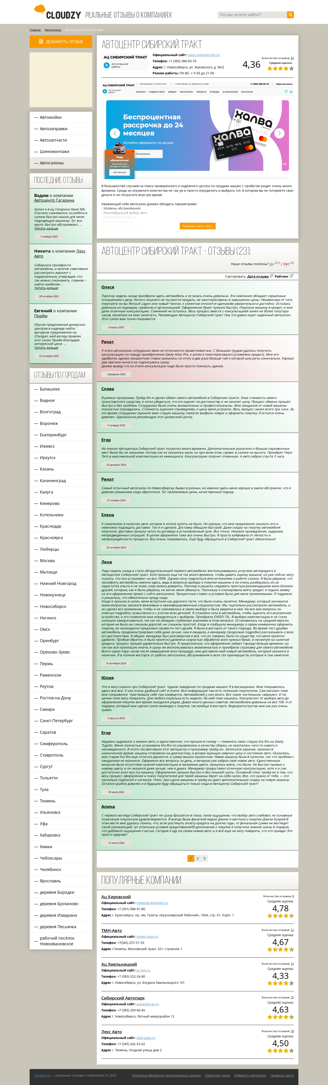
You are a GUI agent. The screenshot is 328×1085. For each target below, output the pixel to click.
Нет (286, 264)
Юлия (107, 677)
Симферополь (54, 743)
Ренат (107, 341)
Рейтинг (282, 276)
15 (292, 997)
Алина (108, 806)
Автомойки (51, 117)
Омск (45, 629)
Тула (44, 789)
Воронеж (49, 423)
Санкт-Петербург (56, 720)
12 (292, 930)
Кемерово (50, 503)
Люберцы (49, 549)
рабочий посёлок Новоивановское (57, 940)
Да (271, 264)
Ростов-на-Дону (55, 697)
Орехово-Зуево (55, 652)
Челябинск (50, 869)
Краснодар (50, 526)
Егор (106, 439)
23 (292, 58)
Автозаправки (53, 128)
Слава (107, 388)
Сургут (46, 766)
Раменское (50, 675)
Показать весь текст (197, 226)
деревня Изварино (58, 915)
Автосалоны (52, 162)
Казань (47, 469)
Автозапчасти (53, 140)
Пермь (46, 663)
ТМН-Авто (111, 930)
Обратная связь (217, 1075)
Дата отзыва (258, 276)
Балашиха (50, 389)
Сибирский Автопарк (123, 998)
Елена (107, 514)
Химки (46, 846)
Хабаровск (50, 835)
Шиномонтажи (54, 151)
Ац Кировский (116, 897)
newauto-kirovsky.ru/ (152, 903)
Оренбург (49, 640)
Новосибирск (53, 606)
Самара (47, 709)
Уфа (44, 823)
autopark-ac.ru (147, 1004)
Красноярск (51, 537)
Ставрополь (52, 755)
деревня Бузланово (59, 903)
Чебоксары (51, 858)
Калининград (53, 480)
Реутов (46, 686)
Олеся (107, 287)
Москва (47, 560)
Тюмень (48, 800)
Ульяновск (50, 812)
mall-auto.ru (145, 1038)
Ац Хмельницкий (119, 964)
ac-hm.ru (143, 970)
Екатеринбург (53, 434)
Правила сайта (282, 1075)
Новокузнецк (53, 594)
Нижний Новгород (58, 583)
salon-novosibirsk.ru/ (204, 55)
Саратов (48, 732)
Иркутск (48, 457)
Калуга (46, 492)
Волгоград (50, 411)
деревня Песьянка (58, 926)
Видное (47, 400)
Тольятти (49, 777)
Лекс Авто (111, 1032)
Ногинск (48, 617)
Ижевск (47, 446)
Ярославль (50, 881)
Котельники (51, 514)
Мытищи (48, 572)
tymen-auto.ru (147, 936)
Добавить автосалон (250, 1075)
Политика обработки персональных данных (166, 1075)
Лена (106, 562)
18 (292, 1031)
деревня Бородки (57, 892)
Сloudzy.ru (42, 1075)
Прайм (40, 315)
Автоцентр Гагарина (54, 200)
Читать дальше (46, 228)
